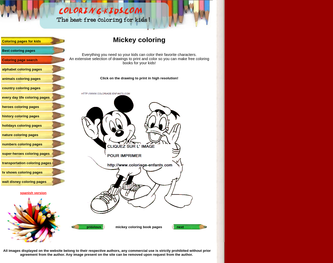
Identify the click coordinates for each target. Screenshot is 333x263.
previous (94, 227)
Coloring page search (19, 60)
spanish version (33, 193)
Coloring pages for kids (21, 41)
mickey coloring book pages (139, 227)
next (180, 227)
